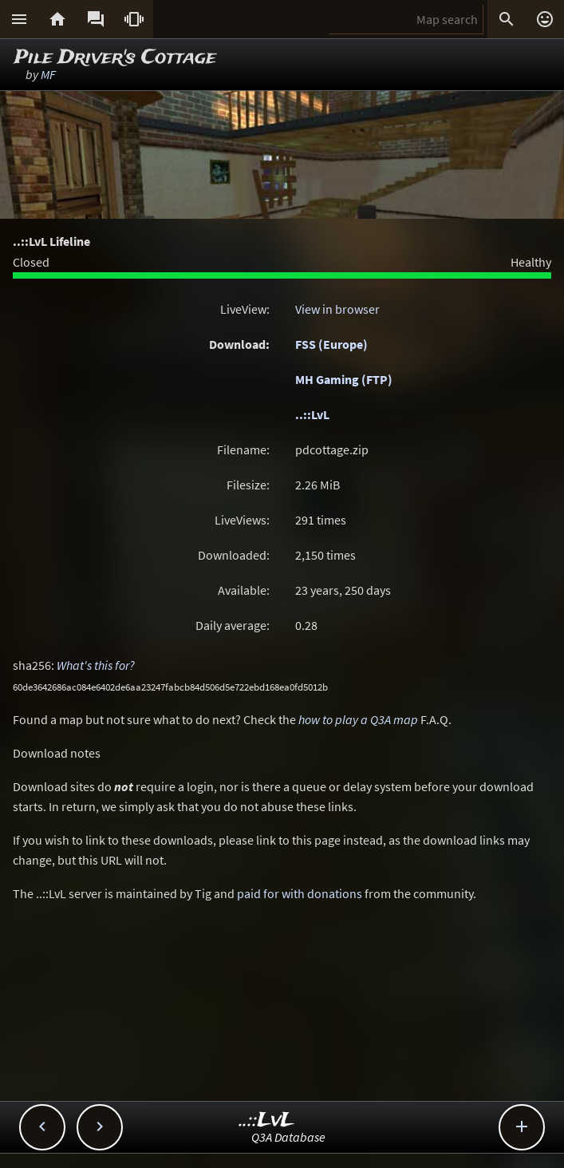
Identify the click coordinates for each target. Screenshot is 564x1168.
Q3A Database (288, 1137)
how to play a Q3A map (358, 719)
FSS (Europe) (331, 344)
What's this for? (96, 665)
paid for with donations (299, 893)
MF (48, 74)
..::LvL (312, 414)
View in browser (337, 309)
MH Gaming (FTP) (343, 379)
